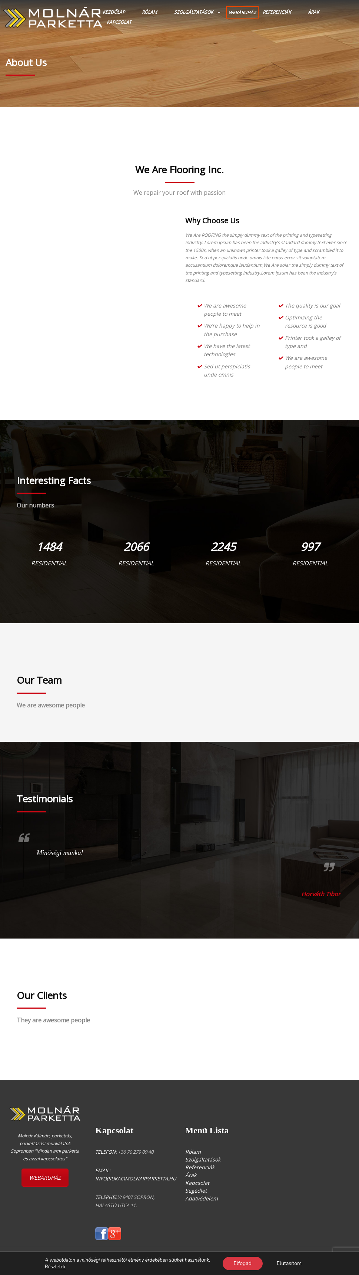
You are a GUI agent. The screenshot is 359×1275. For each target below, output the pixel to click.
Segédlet (196, 1190)
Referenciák (277, 12)
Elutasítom (289, 1263)
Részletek (55, 1267)
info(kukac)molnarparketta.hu (135, 1178)
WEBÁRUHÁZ (242, 12)
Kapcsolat (119, 22)
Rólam (149, 12)
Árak (313, 12)
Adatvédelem (201, 1198)
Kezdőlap (114, 12)
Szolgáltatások (193, 12)
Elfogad (243, 1263)
